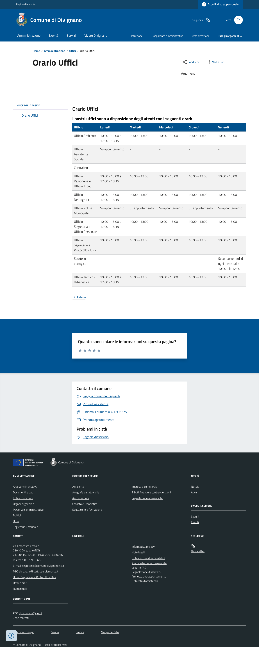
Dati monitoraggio (23, 632)
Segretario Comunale (25, 527)
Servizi (71, 35)
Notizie (195, 486)
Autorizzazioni (80, 498)
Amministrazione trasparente (149, 563)
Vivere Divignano (95, 35)
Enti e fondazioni (23, 498)
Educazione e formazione (87, 509)
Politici (17, 515)
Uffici (72, 51)
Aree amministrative (25, 486)
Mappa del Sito (110, 632)
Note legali (138, 552)
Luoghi (195, 516)
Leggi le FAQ (139, 567)
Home (36, 51)
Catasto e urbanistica (84, 504)
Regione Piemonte (25, 4)
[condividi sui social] (190, 62)
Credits (80, 632)
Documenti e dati (23, 492)
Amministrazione (28, 35)
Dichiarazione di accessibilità (148, 558)
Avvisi (194, 492)
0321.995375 (32, 560)
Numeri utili (20, 588)
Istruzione (137, 36)
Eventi (195, 522)
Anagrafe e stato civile (85, 492)
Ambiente (78, 486)
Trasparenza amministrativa (167, 36)
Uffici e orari (20, 583)
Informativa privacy (143, 546)
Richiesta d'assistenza (145, 581)
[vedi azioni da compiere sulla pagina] (216, 62)
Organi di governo (23, 504)
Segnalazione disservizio (146, 572)
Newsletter (198, 551)
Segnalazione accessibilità (147, 498)
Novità (53, 35)
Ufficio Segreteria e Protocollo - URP (34, 577)
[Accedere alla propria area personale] (220, 4)
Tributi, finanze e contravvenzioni (151, 492)
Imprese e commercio (144, 486)
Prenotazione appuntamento (149, 576)
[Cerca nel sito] (237, 20)
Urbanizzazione (201, 36)
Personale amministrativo (28, 509)
